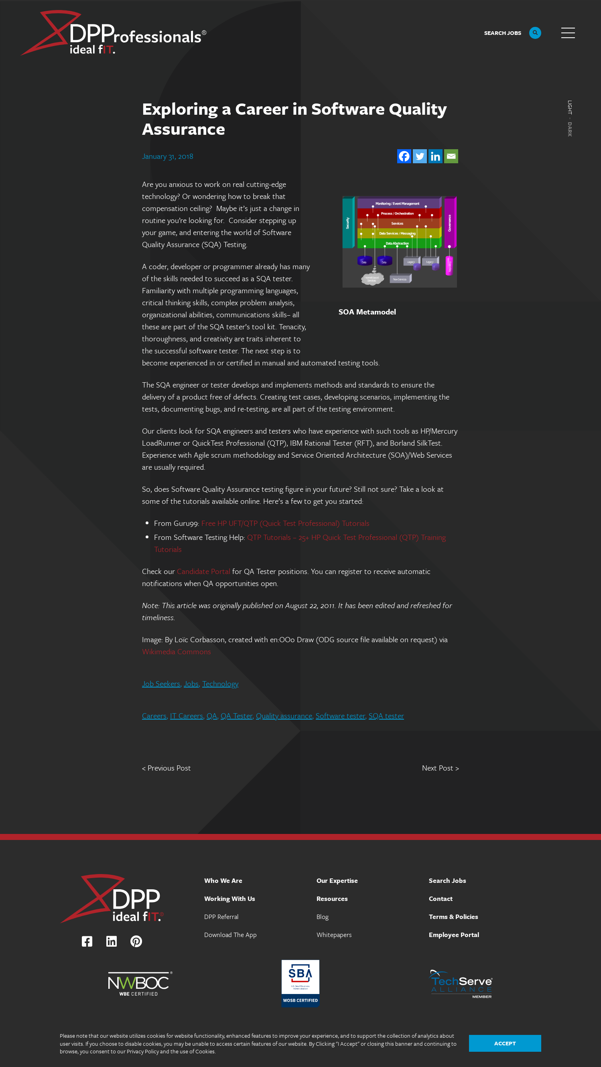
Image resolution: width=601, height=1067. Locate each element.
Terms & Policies (453, 916)
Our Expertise (337, 880)
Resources (332, 898)
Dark (570, 129)
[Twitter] (420, 156)
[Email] (451, 156)
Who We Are (223, 880)
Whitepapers (334, 934)
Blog (323, 916)
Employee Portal (454, 934)
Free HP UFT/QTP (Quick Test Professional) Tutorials (285, 522)
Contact (441, 898)
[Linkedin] (435, 156)
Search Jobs (447, 880)
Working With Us (229, 898)
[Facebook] (404, 156)
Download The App (230, 934)
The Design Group (572, 1058)
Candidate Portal (203, 571)
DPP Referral (221, 916)
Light (570, 107)
